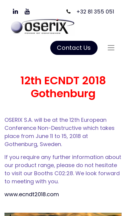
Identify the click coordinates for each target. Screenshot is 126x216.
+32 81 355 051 (95, 11)
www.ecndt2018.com (31, 194)
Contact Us (74, 48)
